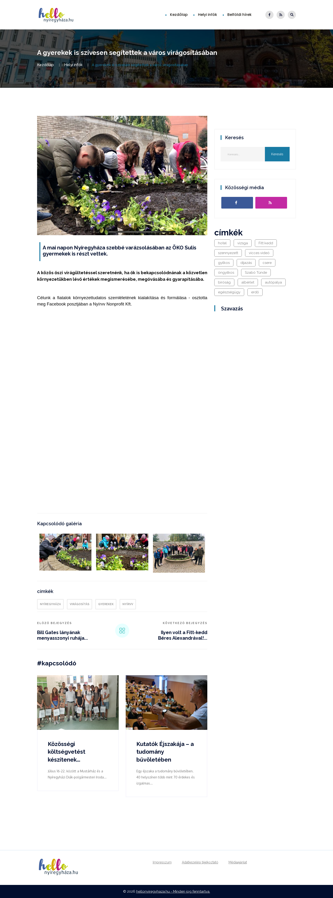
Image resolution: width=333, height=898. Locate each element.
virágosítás (79, 604)
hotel (222, 243)
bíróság (224, 282)
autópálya (273, 282)
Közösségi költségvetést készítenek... (66, 752)
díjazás (246, 263)
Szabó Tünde (256, 272)
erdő (255, 292)
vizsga (242, 243)
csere (267, 263)
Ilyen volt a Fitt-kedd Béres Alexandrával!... (182, 635)
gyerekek (106, 604)
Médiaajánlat (238, 862)
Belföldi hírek (239, 14)
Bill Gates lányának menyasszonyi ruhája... (62, 635)
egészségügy (229, 292)
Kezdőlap (179, 14)
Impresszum (162, 862)
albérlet (247, 282)
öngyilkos (226, 272)
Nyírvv (127, 604)
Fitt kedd (266, 243)
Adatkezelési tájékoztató (200, 862)
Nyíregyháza (50, 604)
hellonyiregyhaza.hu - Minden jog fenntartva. (173, 891)
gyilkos (224, 263)
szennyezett (228, 253)
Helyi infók (207, 14)
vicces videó (259, 253)
